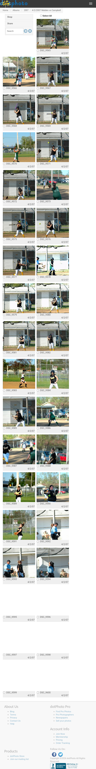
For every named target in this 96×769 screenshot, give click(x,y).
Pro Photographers (65, 714)
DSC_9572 (10, 201)
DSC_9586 (44, 428)
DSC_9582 (44, 352)
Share (10, 23)
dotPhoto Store (17, 756)
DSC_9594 (44, 579)
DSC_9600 (44, 692)
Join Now (60, 734)
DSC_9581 (10, 352)
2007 (26, 10)
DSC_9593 (10, 579)
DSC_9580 (44, 314)
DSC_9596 (44, 617)
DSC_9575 (10, 239)
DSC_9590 (44, 503)
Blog (12, 711)
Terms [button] (13, 714)
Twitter (60, 754)
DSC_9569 (44, 126)
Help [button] (12, 724)
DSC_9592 (44, 541)
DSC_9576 (44, 239)
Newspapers (62, 717)
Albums (16, 10)
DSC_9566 (10, 88)
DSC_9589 (10, 503)
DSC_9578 (44, 277)
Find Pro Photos (63, 711)
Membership (62, 737)
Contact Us (15, 721)
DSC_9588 (44, 466)
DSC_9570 (10, 163)
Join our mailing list (19, 759)
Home (5, 10)
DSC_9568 (10, 126)
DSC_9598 (44, 654)
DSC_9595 (10, 617)
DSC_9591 (10, 541)
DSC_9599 (10, 692)
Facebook (54, 754)
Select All (47, 16)
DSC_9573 (44, 201)
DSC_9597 (10, 654)
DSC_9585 (10, 428)
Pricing (59, 740)
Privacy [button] (13, 717)
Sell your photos (63, 721)
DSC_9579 (10, 314)
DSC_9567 (44, 88)
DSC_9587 (10, 466)
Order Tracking (63, 743)
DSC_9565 (44, 50)
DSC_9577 (10, 277)
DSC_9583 (10, 390)
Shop (9, 16)
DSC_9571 (44, 163)
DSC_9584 (44, 390)
